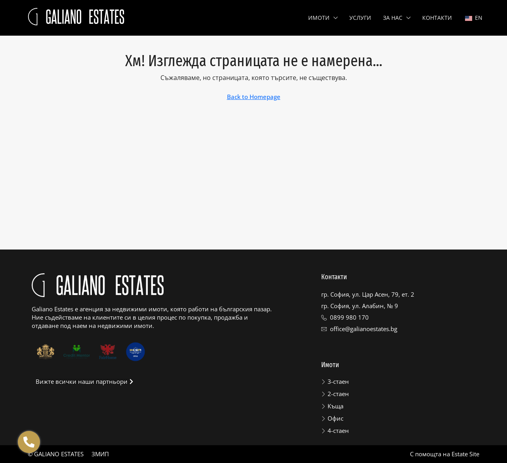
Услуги (360, 17)
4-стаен (338, 430)
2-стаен (338, 394)
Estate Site (465, 454)
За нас (392, 17)
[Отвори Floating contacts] (29, 442)
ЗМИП (100, 454)
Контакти (437, 17)
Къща (335, 406)
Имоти (319, 17)
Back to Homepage (253, 97)
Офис (335, 418)
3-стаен (338, 381)
